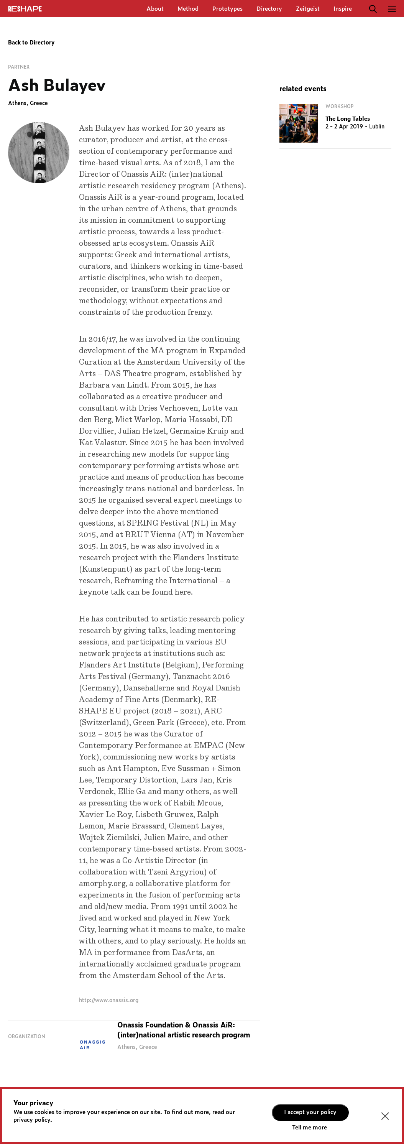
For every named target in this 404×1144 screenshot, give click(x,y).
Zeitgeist (308, 9)
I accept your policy (310, 1112)
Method (188, 9)
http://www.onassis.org (108, 1000)
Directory (269, 9)
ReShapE (25, 9)
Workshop (339, 106)
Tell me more (309, 1128)
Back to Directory (31, 43)
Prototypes (227, 9)
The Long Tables (347, 119)
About (155, 9)
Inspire (342, 9)
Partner (19, 67)
